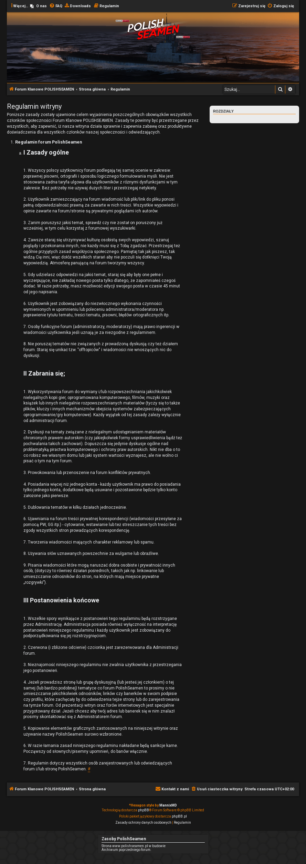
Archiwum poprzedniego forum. (126, 850)
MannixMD (168, 805)
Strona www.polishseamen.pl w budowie (134, 846)
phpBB (143, 810)
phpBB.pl (179, 816)
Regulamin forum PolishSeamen (238, 118)
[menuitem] (38, 6)
